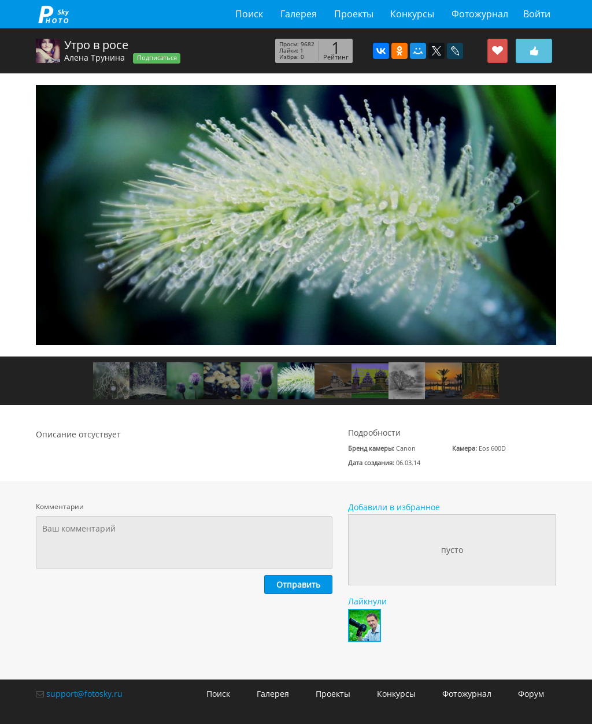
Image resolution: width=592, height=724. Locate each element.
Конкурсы (412, 14)
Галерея (298, 14)
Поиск (249, 14)
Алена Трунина (94, 57)
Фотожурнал (480, 14)
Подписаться (157, 58)
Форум (531, 693)
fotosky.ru (53, 14)
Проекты (353, 14)
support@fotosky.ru (84, 693)
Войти (536, 14)
